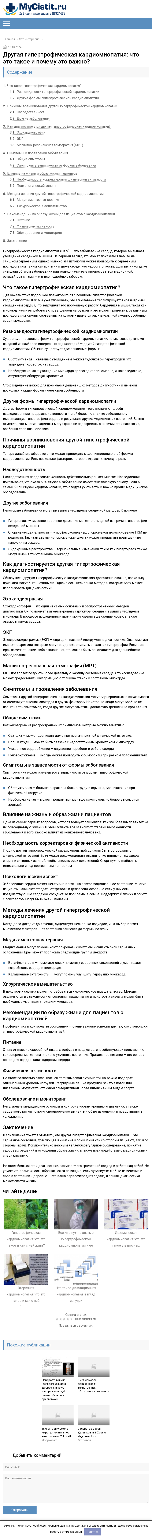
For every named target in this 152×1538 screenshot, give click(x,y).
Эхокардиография (27, 132)
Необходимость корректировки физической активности (58, 179)
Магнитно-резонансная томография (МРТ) (46, 145)
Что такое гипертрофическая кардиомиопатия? (42, 86)
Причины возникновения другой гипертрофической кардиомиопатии (60, 106)
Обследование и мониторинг (36, 233)
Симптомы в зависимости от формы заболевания (53, 165)
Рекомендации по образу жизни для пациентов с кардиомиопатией (59, 214)
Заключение (15, 241)
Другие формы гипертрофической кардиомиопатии (54, 98)
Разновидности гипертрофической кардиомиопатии (54, 92)
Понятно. (93, 1531)
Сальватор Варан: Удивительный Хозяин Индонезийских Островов (92, 1434)
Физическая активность (32, 226)
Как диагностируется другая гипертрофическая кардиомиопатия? (57, 126)
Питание (20, 220)
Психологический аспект (33, 186)
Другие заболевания (29, 118)
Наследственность (28, 112)
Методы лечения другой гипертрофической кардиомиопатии (53, 194)
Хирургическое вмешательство (38, 206)
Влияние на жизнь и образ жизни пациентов (40, 173)
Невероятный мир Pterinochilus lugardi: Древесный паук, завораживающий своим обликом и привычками (54, 1389)
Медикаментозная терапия (34, 200)
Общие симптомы (27, 159)
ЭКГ (16, 139)
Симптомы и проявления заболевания (35, 153)
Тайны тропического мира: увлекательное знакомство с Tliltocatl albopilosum (56, 1434)
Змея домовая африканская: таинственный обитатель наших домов (93, 1385)
